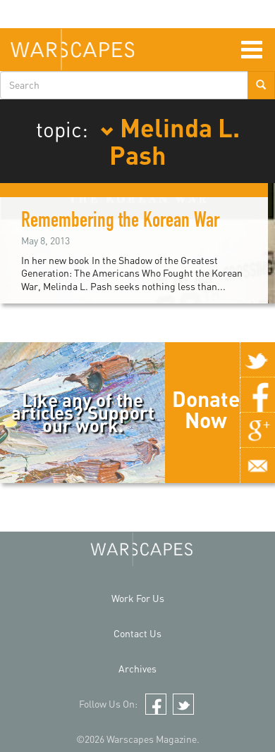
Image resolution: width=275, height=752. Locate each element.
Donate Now (206, 409)
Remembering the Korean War (120, 222)
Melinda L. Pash (170, 140)
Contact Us (137, 633)
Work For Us (137, 598)
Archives (137, 669)
